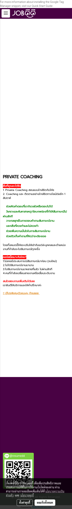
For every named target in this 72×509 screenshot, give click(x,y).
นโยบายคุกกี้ (27, 495)
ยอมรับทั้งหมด (45, 502)
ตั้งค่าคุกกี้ (24, 502)
